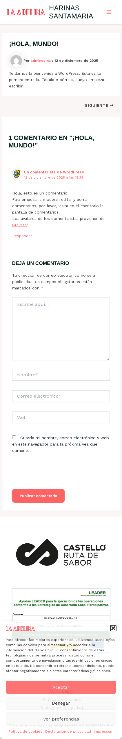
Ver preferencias (61, 719)
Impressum (103, 731)
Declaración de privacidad (68, 731)
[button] (113, 628)
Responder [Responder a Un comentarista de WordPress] (22, 236)
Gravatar (20, 224)
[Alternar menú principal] (109, 12)
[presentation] (56, 475)
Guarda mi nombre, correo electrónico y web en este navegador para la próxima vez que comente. (60, 444)
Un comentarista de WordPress (54, 172)
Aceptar (61, 687)
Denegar (61, 703)
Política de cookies (25, 731)
